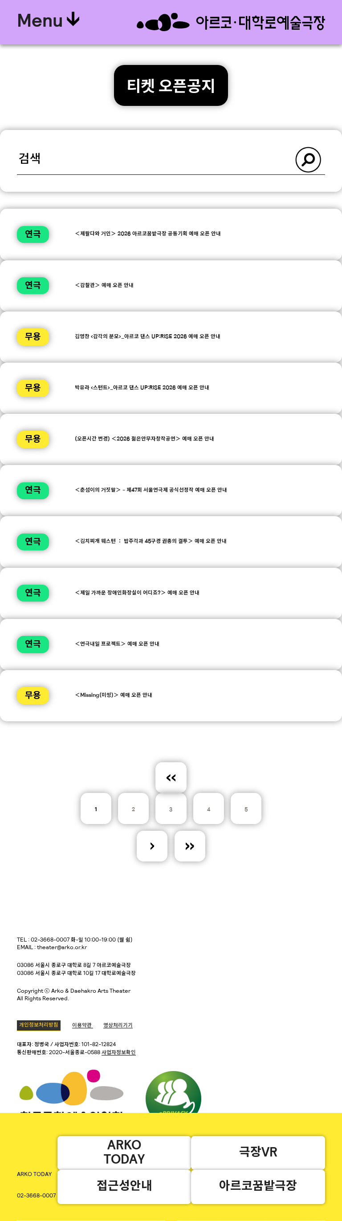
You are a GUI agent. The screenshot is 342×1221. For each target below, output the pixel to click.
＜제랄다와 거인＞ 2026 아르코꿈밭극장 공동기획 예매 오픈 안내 (148, 234)
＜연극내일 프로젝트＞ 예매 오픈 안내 (117, 644)
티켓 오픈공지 (171, 88)
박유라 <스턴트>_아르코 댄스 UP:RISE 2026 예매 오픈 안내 (142, 388)
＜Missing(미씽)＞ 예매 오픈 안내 (113, 695)
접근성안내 (124, 1186)
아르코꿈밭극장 (258, 1186)
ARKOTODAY (124, 1152)
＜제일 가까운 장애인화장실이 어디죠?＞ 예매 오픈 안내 (137, 593)
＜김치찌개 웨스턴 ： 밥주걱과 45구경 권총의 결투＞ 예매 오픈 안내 (151, 541)
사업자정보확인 (119, 1053)
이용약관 (82, 1025)
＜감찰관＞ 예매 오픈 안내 (104, 285)
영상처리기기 (118, 1025)
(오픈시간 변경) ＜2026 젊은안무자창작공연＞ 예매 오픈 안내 (144, 439)
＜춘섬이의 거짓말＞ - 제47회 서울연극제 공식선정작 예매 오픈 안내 (151, 490)
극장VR (258, 1152)
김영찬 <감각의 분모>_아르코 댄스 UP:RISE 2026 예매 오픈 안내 (147, 337)
